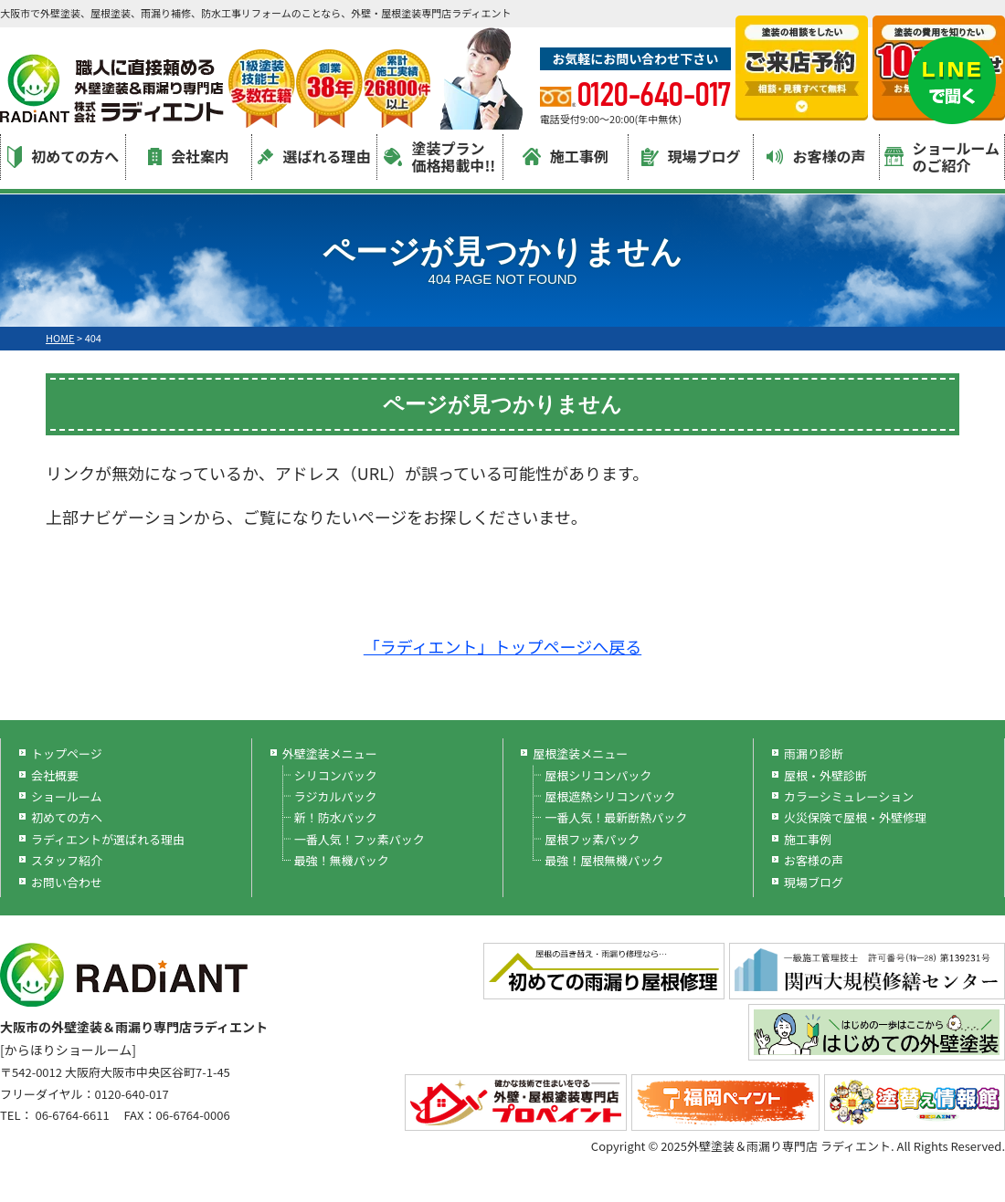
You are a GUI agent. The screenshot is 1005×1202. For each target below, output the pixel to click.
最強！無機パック (341, 860)
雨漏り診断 (813, 753)
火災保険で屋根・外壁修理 (855, 817)
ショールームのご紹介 (942, 156)
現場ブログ (691, 156)
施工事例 (565, 156)
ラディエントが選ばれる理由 (108, 839)
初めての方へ (63, 156)
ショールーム (66, 796)
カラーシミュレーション (849, 796)
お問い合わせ (66, 882)
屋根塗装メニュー (580, 753)
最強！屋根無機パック (604, 860)
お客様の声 (816, 156)
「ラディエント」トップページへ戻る (502, 646)
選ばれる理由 (314, 156)
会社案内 (188, 156)
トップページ (66, 753)
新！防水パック (335, 817)
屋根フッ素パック (592, 839)
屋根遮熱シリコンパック (610, 796)
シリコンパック (335, 775)
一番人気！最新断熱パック (616, 817)
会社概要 (55, 775)
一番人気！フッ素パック (359, 839)
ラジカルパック (335, 796)
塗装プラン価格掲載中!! (439, 156)
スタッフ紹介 (66, 860)
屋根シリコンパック (598, 775)
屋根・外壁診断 (825, 775)
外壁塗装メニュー (329, 753)
